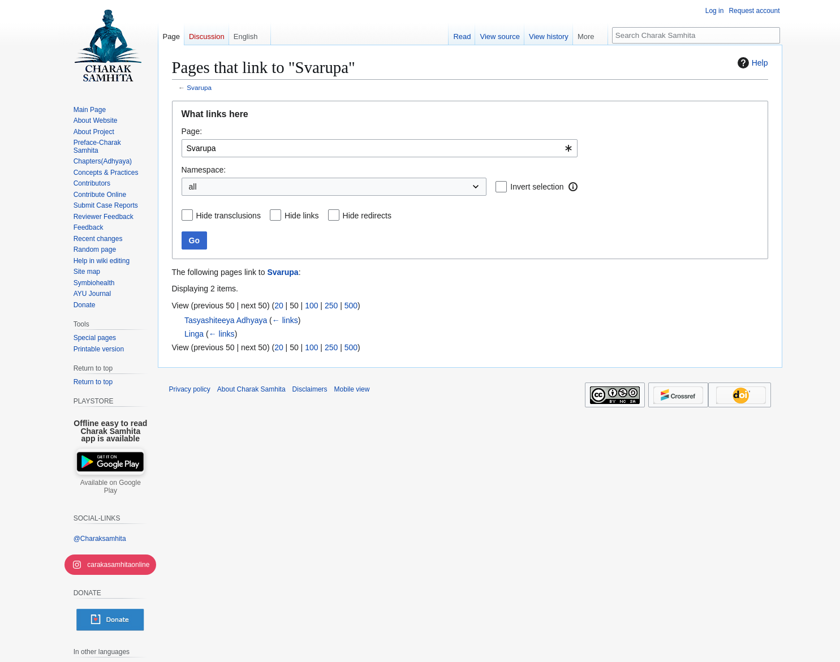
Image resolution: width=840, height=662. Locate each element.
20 (278, 305)
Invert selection (536, 186)
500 (350, 305)
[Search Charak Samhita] (696, 35)
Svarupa (199, 87)
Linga (194, 333)
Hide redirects (367, 215)
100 (311, 305)
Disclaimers (310, 389)
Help (751, 62)
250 (331, 305)
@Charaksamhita (100, 539)
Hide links (302, 215)
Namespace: (204, 169)
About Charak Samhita (251, 389)
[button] (573, 187)
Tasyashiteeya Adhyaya (225, 320)
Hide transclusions (228, 215)
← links (285, 320)
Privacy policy (189, 389)
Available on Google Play (110, 487)
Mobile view (352, 389)
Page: (192, 131)
